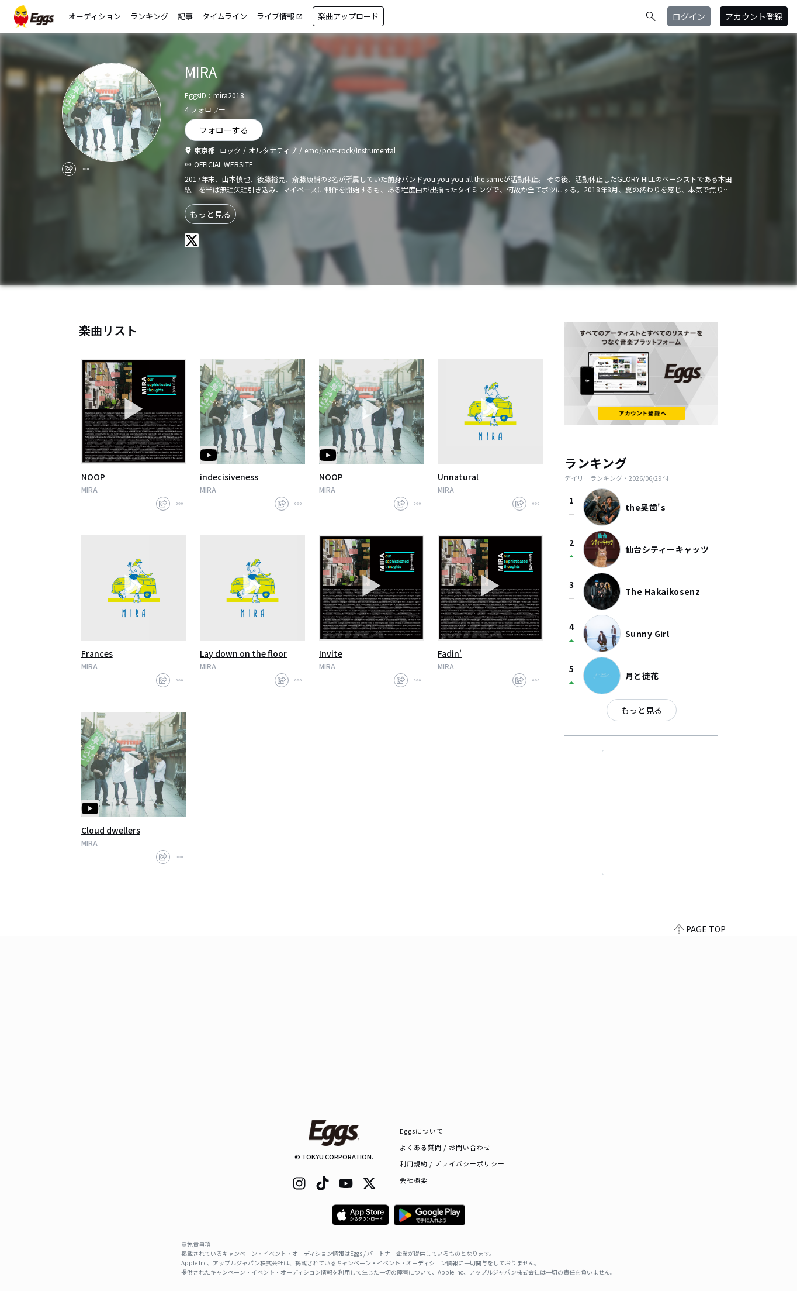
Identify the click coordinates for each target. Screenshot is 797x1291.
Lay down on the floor (243, 653)
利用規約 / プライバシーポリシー (452, 1163)
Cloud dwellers (110, 830)
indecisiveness (229, 477)
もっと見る (210, 214)
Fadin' (450, 653)
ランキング (149, 16)
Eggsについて (422, 1130)
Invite (330, 653)
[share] (69, 169)
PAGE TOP (700, 1098)
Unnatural (458, 477)
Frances (97, 653)
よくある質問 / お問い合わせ (445, 1147)
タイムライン (224, 16)
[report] (85, 169)
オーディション (94, 16)
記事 (185, 16)
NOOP (93, 477)
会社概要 (414, 1180)
